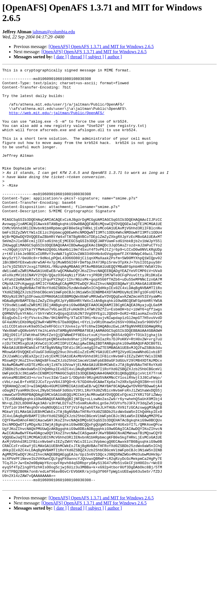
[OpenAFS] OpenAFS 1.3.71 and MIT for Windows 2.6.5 (101, 46)
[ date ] (60, 56)
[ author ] (113, 56)
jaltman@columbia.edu (53, 31)
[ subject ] (95, 56)
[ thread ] (76, 56)
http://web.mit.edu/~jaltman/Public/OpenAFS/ (56, 122)
